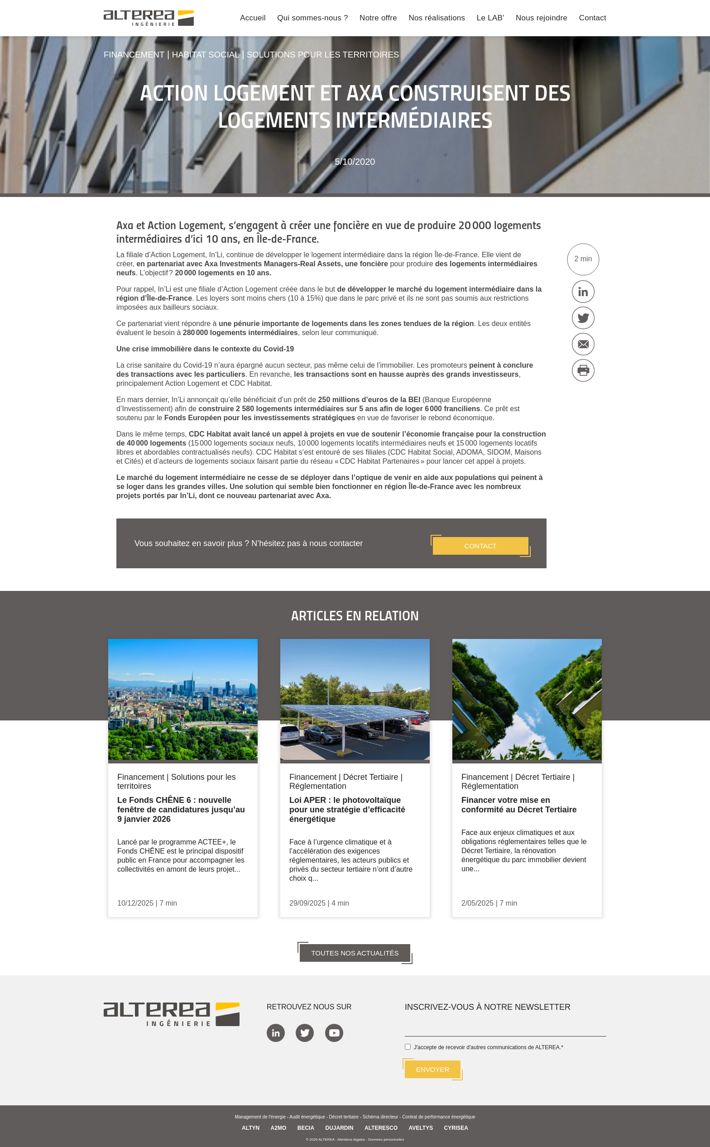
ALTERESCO (381, 1124)
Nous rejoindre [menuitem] (541, 18)
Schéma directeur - (382, 1112)
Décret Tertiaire (370, 772)
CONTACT (481, 541)
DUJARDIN (340, 1124)
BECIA (305, 1124)
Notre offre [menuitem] (378, 18)
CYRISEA (456, 1124)
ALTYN (250, 1124)
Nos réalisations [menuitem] (436, 18)
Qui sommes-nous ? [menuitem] (312, 18)
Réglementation (317, 781)
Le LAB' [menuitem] (490, 18)
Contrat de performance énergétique (438, 1112)
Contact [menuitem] (592, 18)
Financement (136, 54)
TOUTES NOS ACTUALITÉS (354, 948)
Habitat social (212, 54)
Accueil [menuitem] (253, 18)
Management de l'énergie (260, 1112)
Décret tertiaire (344, 1112)
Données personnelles (386, 1135)
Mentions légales (351, 1135)
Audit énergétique (307, 1112)
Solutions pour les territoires (338, 54)
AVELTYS (421, 1124)
